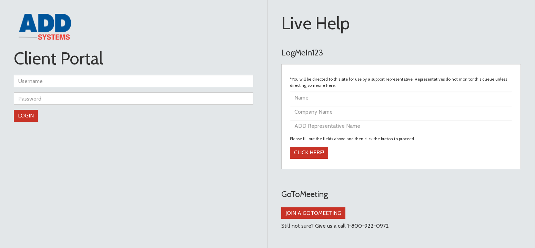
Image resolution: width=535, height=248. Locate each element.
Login (26, 115)
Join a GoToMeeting (313, 213)
